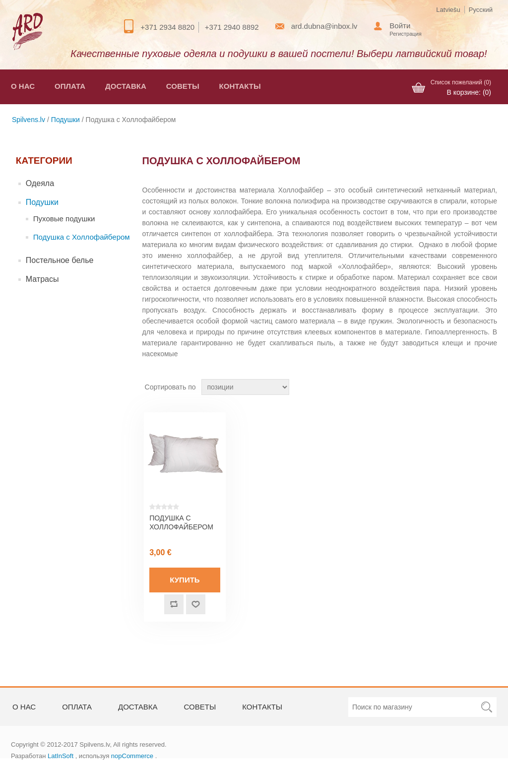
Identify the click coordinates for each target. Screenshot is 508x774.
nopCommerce (132, 756)
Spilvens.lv (28, 120)
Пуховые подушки (64, 218)
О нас (23, 86)
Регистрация (405, 34)
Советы (182, 86)
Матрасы (42, 279)
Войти (399, 25)
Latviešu (448, 9)
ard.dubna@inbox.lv (324, 26)
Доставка (125, 86)
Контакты (240, 86)
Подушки (65, 120)
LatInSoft (60, 756)
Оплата (70, 86)
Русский (481, 9)
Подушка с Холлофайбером (81, 237)
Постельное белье (60, 260)
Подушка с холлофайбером (181, 522)
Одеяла (40, 183)
